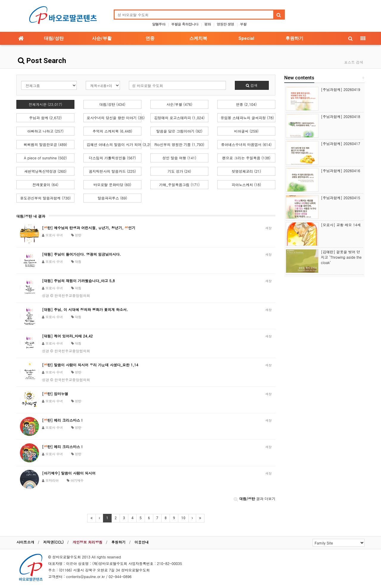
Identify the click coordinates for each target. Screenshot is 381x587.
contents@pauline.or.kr (85, 576)
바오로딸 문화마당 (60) (112, 184)
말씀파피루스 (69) (112, 197)
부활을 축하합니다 (184, 23)
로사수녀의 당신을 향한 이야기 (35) (114, 117)
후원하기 (294, 38)
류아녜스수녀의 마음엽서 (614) (246, 144)
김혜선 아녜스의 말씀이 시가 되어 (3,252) (114, 144)
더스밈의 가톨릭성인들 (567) (112, 157)
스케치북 (198, 38)
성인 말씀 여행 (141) (179, 157)
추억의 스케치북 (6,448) (112, 131)
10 (183, 518)
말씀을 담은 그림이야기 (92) (179, 131)
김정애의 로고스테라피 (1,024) (179, 117)
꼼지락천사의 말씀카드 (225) (112, 171)
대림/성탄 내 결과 (30, 216)
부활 (243, 23)
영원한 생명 (225, 23)
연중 (150, 38)
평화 (207, 23)
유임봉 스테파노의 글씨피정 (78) (247, 117)
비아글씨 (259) (246, 131)
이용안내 (142, 541)
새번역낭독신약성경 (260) (45, 171)
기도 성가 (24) (179, 171)
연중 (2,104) (246, 104)
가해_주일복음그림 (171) (179, 184)
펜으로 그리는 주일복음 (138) (246, 157)
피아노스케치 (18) (246, 184)
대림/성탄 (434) (112, 104)
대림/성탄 (54, 38)
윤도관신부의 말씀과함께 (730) (45, 197)
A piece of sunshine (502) (45, 157)
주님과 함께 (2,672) (45, 117)
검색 (251, 85)
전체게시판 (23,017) (45, 104)
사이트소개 (25, 541)
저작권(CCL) (53, 541)
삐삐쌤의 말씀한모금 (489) (45, 144)
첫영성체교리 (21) (246, 171)
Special (246, 38)
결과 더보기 (254, 498)
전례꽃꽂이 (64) (45, 184)
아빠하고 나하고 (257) (45, 131)
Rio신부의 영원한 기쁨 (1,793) (179, 144)
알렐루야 (158, 23)
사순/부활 (102, 38)
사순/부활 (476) (179, 104)
